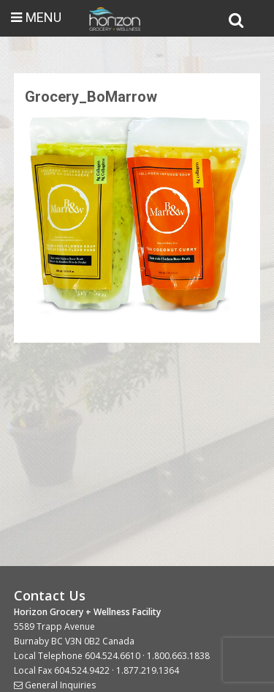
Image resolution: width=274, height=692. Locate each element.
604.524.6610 (112, 656)
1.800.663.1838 (178, 656)
